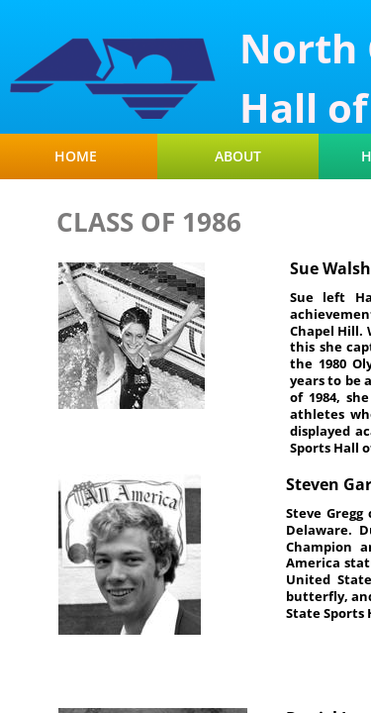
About (238, 156)
